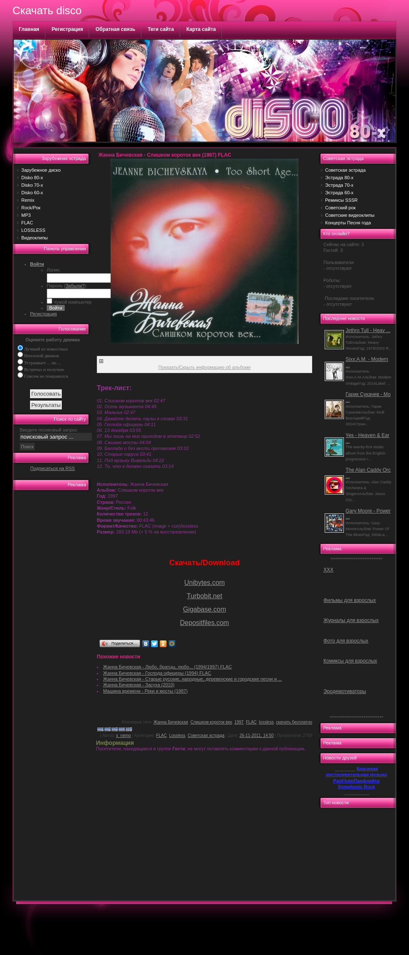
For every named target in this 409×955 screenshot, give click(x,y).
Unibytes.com (204, 582)
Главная (29, 29)
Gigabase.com (204, 609)
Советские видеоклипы (349, 215)
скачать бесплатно (294, 722)
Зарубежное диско (41, 170)
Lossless (177, 735)
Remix (27, 200)
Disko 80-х (32, 177)
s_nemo (123, 735)
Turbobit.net (204, 595)
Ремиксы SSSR (341, 200)
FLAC (27, 222)
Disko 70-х (32, 185)
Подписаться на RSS (52, 468)
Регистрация (67, 29)
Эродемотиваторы (344, 691)
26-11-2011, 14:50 (257, 735)
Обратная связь (115, 29)
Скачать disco (47, 10)
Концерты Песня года (348, 222)
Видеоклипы (34, 237)
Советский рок (340, 207)
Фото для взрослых (345, 641)
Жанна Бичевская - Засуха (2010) (138, 684)
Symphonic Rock (356, 786)
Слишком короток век (211, 722)
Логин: (54, 269)
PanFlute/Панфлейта (356, 780)
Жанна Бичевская (171, 722)
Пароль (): (67, 285)
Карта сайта (201, 29)
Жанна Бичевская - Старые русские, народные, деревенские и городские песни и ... (192, 678)
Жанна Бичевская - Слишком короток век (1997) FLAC (164, 155)
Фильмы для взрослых (349, 600)
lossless (266, 722)
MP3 (26, 215)
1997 (238, 722)
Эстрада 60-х (339, 192)
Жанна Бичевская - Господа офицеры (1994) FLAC (157, 673)
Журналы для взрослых (351, 620)
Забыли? (75, 285)
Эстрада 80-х (339, 177)
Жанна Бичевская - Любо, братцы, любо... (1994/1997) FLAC (167, 666)
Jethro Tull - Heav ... (368, 330)
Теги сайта (161, 29)
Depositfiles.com (204, 622)
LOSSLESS (33, 230)
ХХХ (328, 570)
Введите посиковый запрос (48, 429)
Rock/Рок (30, 207)
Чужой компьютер (71, 302)
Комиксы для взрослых (350, 661)
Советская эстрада (206, 735)
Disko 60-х (32, 192)
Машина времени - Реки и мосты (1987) (145, 690)
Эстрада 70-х (339, 185)
